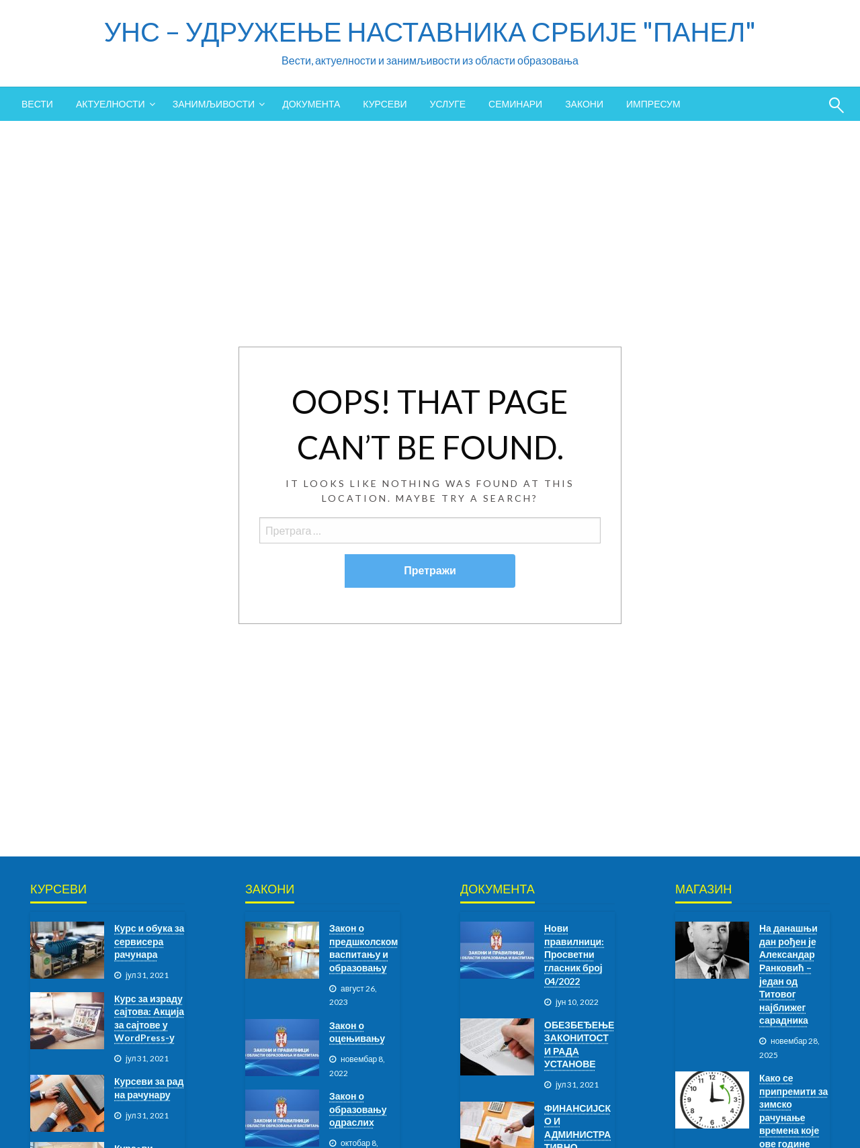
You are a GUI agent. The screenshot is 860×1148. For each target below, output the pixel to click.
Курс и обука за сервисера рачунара (149, 941)
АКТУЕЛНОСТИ (110, 103)
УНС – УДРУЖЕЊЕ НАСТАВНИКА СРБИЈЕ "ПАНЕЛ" (430, 31)
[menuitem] (37, 104)
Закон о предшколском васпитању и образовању (363, 947)
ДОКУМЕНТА (311, 103)
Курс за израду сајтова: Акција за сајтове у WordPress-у (149, 1018)
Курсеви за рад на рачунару (148, 1087)
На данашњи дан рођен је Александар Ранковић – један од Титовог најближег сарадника (788, 974)
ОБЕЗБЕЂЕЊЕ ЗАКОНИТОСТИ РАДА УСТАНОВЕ (579, 1044)
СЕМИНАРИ (515, 103)
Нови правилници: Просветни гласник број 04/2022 (574, 954)
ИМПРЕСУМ (653, 103)
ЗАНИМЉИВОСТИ (214, 103)
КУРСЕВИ (384, 103)
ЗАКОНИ (584, 103)
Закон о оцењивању (357, 1032)
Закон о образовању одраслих (358, 1109)
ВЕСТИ (37, 103)
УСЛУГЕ (448, 103)
